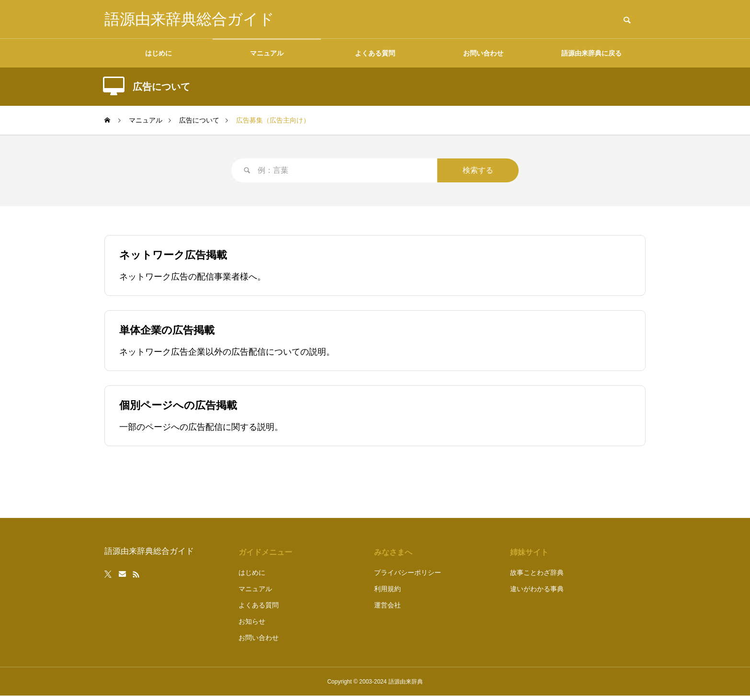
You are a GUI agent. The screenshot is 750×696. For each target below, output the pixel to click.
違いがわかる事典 (537, 589)
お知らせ (252, 621)
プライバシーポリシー (407, 572)
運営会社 (387, 605)
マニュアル (267, 53)
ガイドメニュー (265, 552)
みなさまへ (393, 552)
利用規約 (387, 589)
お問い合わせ (483, 53)
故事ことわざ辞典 (537, 572)
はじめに (158, 53)
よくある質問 (375, 53)
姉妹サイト (529, 552)
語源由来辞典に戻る (591, 53)
